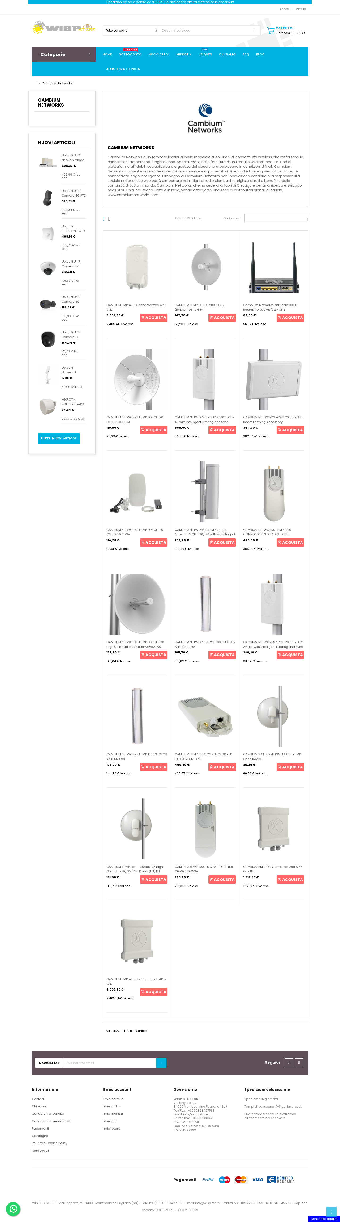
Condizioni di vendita (48, 1113)
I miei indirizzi (113, 1113)
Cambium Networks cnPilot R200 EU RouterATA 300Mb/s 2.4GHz (270, 307)
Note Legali (40, 1150)
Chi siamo (39, 1106)
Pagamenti (40, 1128)
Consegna (40, 1136)
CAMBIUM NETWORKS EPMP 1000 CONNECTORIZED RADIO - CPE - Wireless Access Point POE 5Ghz (267, 534)
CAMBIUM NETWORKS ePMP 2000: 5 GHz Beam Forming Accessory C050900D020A (273, 422)
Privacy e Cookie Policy (49, 1143)
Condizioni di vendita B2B (51, 1121)
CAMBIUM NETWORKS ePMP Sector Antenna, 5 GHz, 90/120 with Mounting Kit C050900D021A (205, 534)
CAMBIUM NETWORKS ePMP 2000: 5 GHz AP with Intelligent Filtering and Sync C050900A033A (204, 422)
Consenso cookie (324, 1219)
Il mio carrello (113, 1099)
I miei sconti (112, 1128)
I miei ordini (111, 1106)
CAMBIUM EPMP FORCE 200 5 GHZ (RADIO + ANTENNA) (200, 307)
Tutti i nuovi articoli (58, 438)
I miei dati (110, 1121)
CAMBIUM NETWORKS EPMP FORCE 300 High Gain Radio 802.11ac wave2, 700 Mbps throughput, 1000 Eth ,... (135, 647)
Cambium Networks (51, 102)
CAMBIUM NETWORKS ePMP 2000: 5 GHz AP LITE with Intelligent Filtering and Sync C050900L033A (273, 647)
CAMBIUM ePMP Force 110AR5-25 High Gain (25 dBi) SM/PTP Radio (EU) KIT (134, 869)
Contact (38, 1099)
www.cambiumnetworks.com (133, 194)
